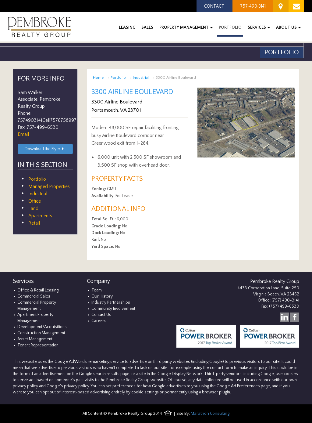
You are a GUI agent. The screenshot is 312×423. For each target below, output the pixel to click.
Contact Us (101, 314)
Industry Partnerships (110, 302)
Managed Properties (49, 186)
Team (96, 290)
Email (23, 134)
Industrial (141, 77)
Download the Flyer (45, 148)
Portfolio (118, 77)
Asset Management (34, 339)
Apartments (40, 216)
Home (98, 77)
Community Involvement (113, 308)
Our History (102, 296)
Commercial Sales (33, 296)
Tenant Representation (37, 345)
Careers (98, 320)
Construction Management (41, 333)
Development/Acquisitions (42, 326)
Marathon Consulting (210, 413)
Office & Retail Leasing (37, 290)
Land (33, 208)
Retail (34, 223)
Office (34, 201)
